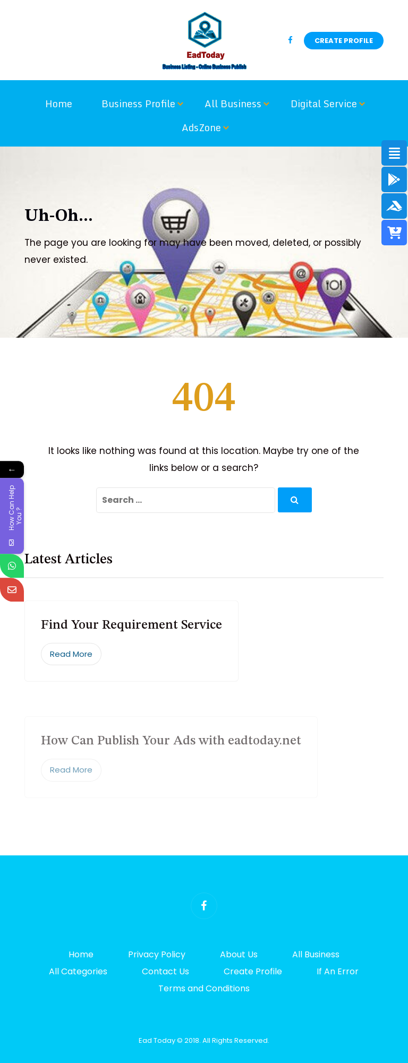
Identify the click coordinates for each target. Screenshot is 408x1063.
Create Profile (343, 41)
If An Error (338, 971)
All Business (233, 104)
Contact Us (165, 971)
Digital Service (324, 104)
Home (58, 104)
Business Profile (138, 104)
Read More (71, 659)
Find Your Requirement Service (131, 631)
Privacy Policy (156, 954)
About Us (239, 954)
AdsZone (201, 127)
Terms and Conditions (204, 988)
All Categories (78, 971)
